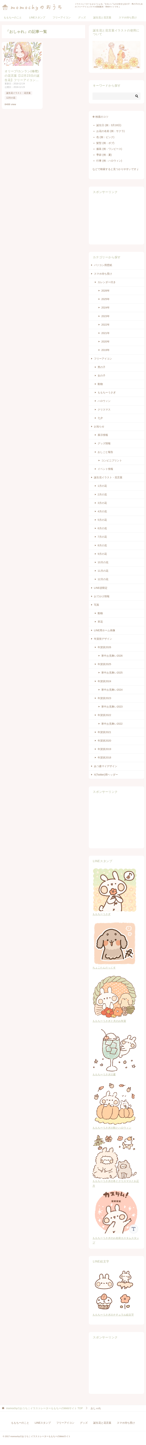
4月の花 (102, 511)
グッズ (82, 17)
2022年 (105, 324)
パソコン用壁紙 (103, 265)
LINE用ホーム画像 (104, 630)
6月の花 (102, 528)
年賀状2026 (104, 647)
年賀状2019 (104, 749)
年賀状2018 (104, 757)
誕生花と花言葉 (102, 17)
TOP (44, 1408)
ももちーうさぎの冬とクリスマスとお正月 (115, 1181)
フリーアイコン (62, 17)
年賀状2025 (104, 664)
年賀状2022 (104, 715)
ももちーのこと (13, 17)
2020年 (105, 341)
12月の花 (10, 98)
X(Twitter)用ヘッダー (106, 774)
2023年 (105, 316)
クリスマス (104, 409)
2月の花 (102, 494)
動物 (100, 384)
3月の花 (102, 502)
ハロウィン (104, 400)
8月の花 (102, 545)
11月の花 (103, 570)
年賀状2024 (104, 681)
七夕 (100, 418)
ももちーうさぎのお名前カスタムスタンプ (116, 1238)
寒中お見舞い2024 (112, 689)
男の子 (101, 367)
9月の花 (102, 553)
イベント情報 (105, 468)
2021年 (105, 333)
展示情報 (103, 434)
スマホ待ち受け (128, 17)
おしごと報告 (105, 452)
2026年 (105, 290)
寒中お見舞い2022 (112, 723)
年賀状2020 (104, 740)
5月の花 (102, 519)
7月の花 (102, 536)
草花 (100, 621)
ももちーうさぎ (107, 392)
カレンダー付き (107, 282)
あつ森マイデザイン (105, 766)
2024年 (105, 307)
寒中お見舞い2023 (112, 706)
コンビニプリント (111, 460)
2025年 (105, 299)
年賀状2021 (104, 732)
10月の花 (103, 562)
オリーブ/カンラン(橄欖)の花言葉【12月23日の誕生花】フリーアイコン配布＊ (22, 75)
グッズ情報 (104, 443)
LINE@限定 (100, 587)
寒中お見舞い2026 (112, 655)
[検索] (116, 96)
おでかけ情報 (101, 596)
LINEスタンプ (37, 17)
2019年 (105, 350)
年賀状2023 (104, 698)
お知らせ (99, 426)
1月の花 (102, 485)
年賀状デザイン (103, 638)
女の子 (101, 375)
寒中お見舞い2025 (112, 672)
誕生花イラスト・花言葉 (18, 93)
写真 (96, 604)
